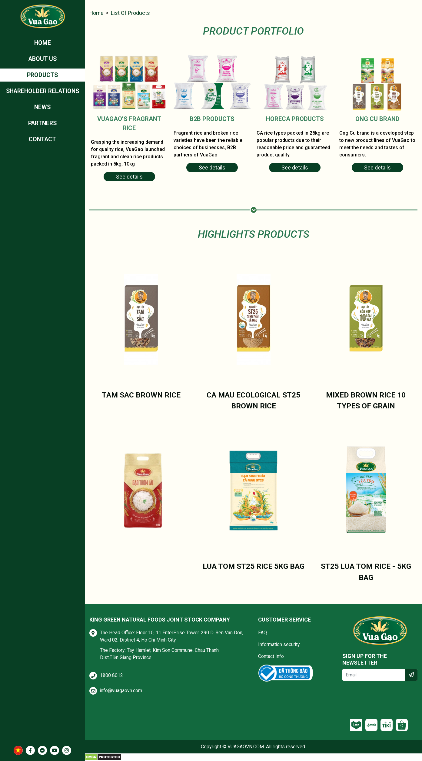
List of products (131, 13)
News (42, 108)
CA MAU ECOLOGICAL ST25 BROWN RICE (253, 401)
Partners (42, 125)
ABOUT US (42, 59)
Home (42, 43)
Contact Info (271, 656)
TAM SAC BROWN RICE (141, 395)
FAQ (262, 632)
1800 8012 (111, 675)
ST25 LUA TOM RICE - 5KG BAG (366, 572)
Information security (279, 644)
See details (129, 177)
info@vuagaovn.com (121, 690)
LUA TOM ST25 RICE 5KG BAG (253, 566)
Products (42, 75)
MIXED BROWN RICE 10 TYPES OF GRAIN (366, 401)
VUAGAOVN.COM (246, 746)
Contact (42, 141)
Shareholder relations (42, 92)
